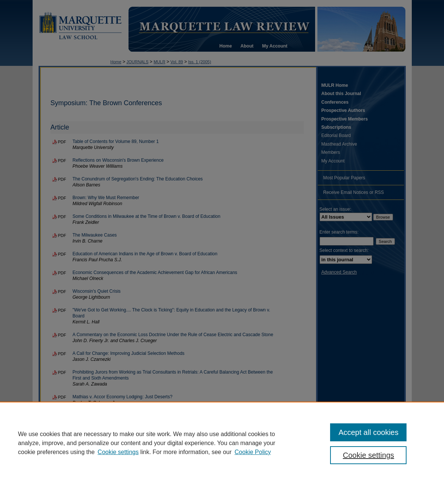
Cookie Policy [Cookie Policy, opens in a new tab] (253, 452)
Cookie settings (118, 452)
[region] (222, 443)
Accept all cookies (368, 432)
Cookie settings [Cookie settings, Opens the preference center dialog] (368, 455)
